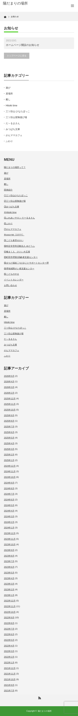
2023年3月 (9, 584)
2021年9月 (9, 685)
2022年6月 (9, 634)
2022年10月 (10, 612)
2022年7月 (9, 629)
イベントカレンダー (13, 279)
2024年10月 (10, 477)
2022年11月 (10, 606)
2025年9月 (9, 415)
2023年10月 (10, 544)
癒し (8, 99)
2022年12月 (10, 600)
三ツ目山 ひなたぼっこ (18, 111)
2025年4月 (9, 443)
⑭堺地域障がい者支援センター (19, 268)
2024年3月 (9, 516)
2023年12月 (10, 533)
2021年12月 (10, 668)
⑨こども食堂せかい (13, 240)
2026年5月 (9, 376)
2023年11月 (10, 539)
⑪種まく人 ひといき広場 (17, 251)
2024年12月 (10, 466)
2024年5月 (9, 505)
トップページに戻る (16, 55)
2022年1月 (9, 662)
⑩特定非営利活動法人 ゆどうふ (19, 246)
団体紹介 (8, 190)
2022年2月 (9, 657)
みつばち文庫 (13, 129)
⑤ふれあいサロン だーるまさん (19, 218)
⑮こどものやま (11, 274)
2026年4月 (9, 381)
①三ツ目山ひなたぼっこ (16, 195)
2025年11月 (10, 404)
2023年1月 (9, 595)
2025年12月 (10, 398)
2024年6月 (9, 499)
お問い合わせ (10, 285)
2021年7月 (9, 690)
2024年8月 (9, 488)
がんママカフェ (14, 135)
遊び (8, 87)
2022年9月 (9, 617)
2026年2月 (9, 393)
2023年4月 (9, 578)
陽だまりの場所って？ (15, 167)
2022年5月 (9, 640)
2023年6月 (9, 567)
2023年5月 (9, 572)
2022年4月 (9, 646)
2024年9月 (9, 483)
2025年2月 (9, 454)
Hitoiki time (11, 105)
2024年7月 (9, 494)
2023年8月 (9, 556)
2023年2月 (9, 589)
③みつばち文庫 (11, 206)
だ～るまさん (13, 123)
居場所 (9, 93)
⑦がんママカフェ (12, 229)
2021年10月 (10, 679)
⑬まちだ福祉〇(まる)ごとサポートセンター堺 (26, 263)
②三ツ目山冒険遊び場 (15, 201)
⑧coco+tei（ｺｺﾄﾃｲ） (14, 234)
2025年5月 (9, 438)
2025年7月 (9, 426)
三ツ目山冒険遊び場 (16, 117)
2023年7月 (9, 561)
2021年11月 (10, 674)
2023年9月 (9, 550)
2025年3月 (9, 449)
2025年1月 (9, 460)
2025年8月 (9, 421)
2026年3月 (9, 387)
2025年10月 (10, 410)
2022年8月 (9, 623)
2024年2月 (9, 522)
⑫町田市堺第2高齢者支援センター (21, 257)
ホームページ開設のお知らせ (22, 44)
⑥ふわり (8, 223)
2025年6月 (9, 432)
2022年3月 (9, 651)
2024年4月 (9, 511)
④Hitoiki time (10, 212)
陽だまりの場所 (45, 711)
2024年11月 (10, 471)
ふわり (9, 141)
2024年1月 (9, 527)
